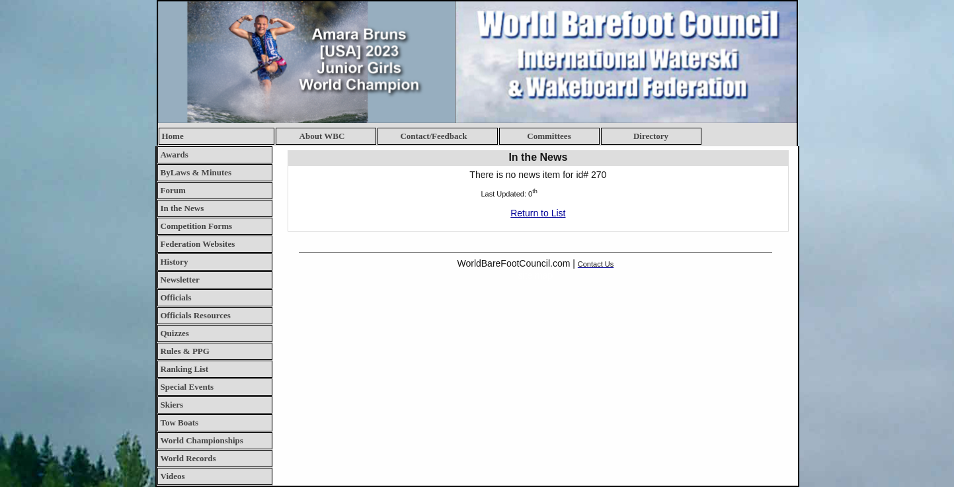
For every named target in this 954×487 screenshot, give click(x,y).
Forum (173, 190)
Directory (650, 136)
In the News (182, 208)
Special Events (187, 387)
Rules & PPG (185, 351)
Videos (173, 476)
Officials (176, 297)
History (174, 262)
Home (173, 136)
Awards (174, 154)
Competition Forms (197, 226)
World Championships (202, 440)
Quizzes (175, 333)
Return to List (537, 213)
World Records (188, 458)
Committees (549, 136)
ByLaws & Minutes (196, 172)
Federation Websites (198, 244)
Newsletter (180, 280)
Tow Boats (180, 422)
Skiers (172, 405)
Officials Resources (196, 315)
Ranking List (185, 369)
